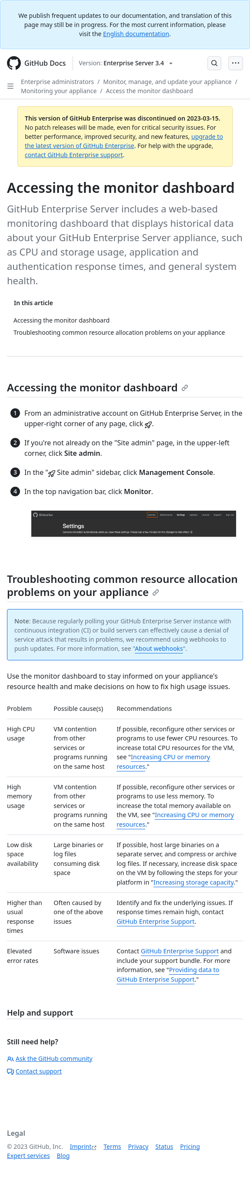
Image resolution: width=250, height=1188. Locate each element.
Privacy (138, 1146)
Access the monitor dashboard (149, 91)
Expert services (28, 1155)
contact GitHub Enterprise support (74, 155)
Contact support (34, 1071)
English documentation (136, 34)
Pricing (190, 1146)
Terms (112, 1146)
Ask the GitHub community (50, 1058)
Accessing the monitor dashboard (97, 387)
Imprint (81, 1146)
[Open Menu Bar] (235, 63)
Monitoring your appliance (59, 91)
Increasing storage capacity (193, 882)
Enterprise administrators (57, 81)
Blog (63, 1155)
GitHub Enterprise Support (155, 921)
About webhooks (159, 648)
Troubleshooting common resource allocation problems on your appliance (122, 585)
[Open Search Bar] (214, 63)
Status (164, 1146)
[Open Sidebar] (10, 86)
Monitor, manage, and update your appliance (167, 81)
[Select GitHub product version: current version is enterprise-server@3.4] (125, 63)
